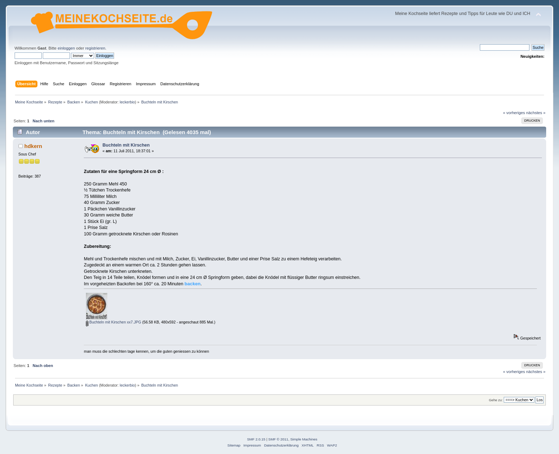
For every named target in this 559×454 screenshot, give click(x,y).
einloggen (66, 48)
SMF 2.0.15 (256, 439)
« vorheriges (514, 113)
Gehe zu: (496, 400)
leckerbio (127, 102)
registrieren (95, 48)
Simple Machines (303, 439)
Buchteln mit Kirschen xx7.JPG (113, 322)
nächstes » (535, 113)
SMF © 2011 (278, 439)
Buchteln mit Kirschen (126, 145)
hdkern (33, 146)
